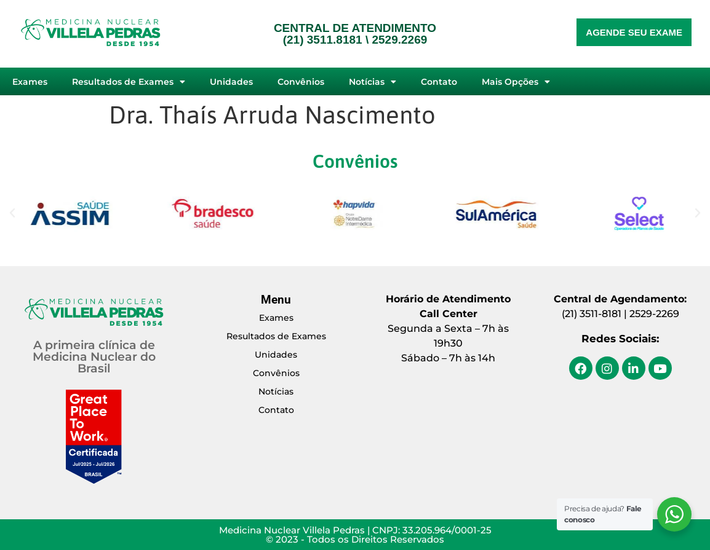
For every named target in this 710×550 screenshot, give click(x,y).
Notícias (372, 81)
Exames (29, 81)
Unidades (231, 81)
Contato (439, 81)
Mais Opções (516, 81)
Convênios (300, 81)
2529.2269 (399, 39)
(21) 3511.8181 (322, 39)
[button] (12, 213)
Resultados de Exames (128, 81)
